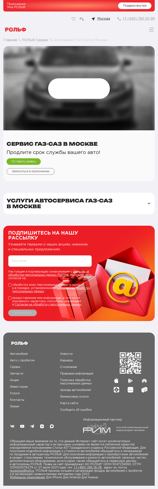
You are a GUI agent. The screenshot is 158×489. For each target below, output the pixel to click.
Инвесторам (19, 387)
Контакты (17, 400)
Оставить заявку (24, 161)
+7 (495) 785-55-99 (138, 18)
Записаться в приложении (30, 171)
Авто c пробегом (22, 360)
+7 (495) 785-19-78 (88, 467)
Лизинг (15, 406)
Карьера (66, 360)
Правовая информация (76, 373)
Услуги (15, 393)
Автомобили (19, 354)
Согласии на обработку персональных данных (48, 304)
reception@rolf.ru (22, 471)
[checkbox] (50, 288)
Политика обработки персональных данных (76, 382)
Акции (14, 380)
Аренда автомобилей (75, 390)
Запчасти (16, 373)
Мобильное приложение (27, 477)
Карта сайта (69, 403)
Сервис (15, 367)
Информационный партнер (115, 426)
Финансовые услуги (74, 396)
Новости (66, 354)
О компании (68, 367)
